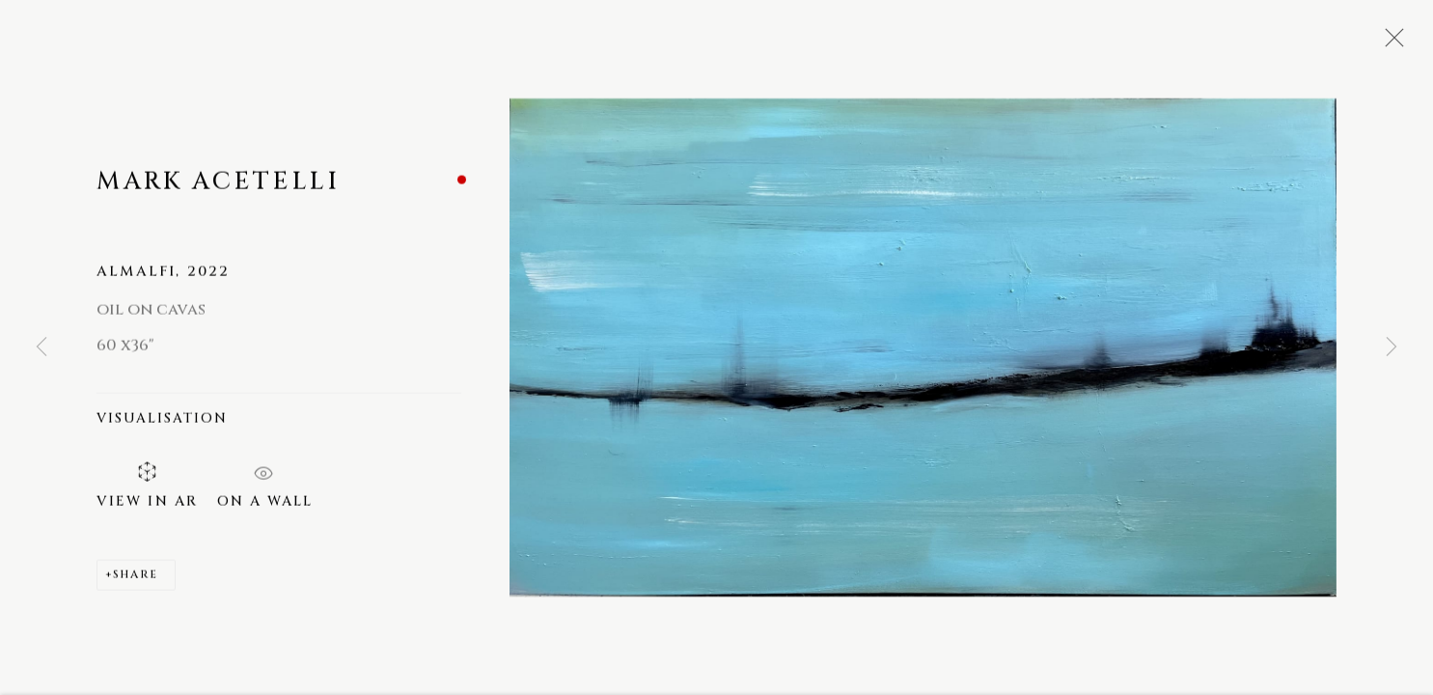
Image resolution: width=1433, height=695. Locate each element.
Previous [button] (41, 347)
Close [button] (1389, 43)
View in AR (147, 487)
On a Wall (265, 482)
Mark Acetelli (218, 183)
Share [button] (135, 577)
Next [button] (1391, 347)
